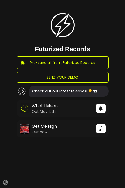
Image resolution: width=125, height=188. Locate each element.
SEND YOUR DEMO (62, 77)
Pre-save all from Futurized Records (62, 63)
